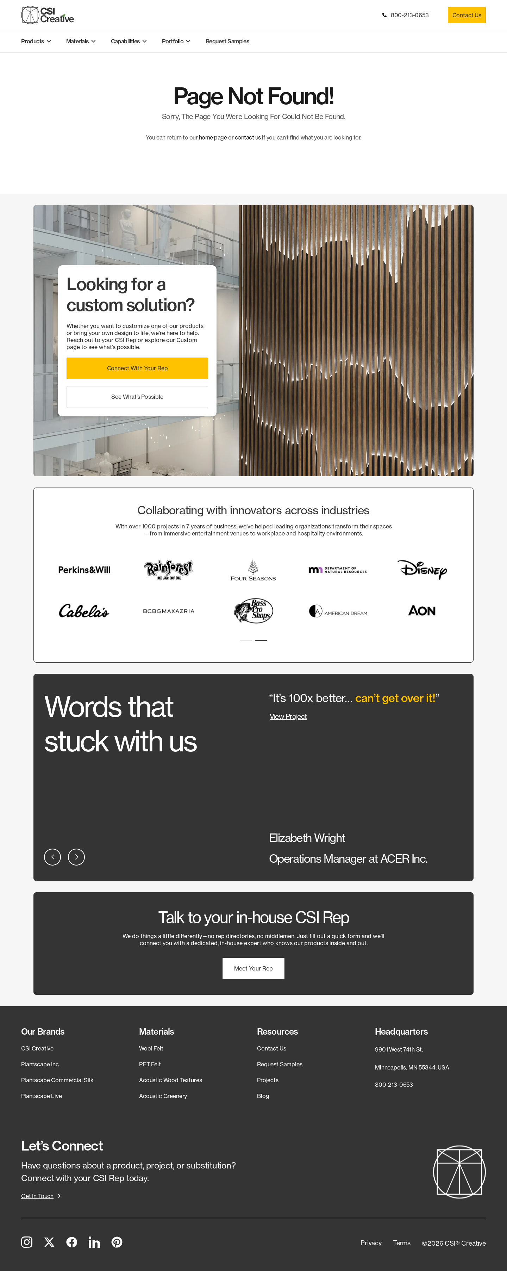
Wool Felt (151, 1048)
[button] (137, 368)
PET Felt (150, 1064)
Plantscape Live (41, 1095)
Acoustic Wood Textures (170, 1080)
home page (213, 137)
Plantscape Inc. (40, 1064)
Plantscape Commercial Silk (57, 1080)
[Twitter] (49, 1243)
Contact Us (466, 15)
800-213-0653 (406, 15)
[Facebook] (71, 1243)
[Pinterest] (117, 1243)
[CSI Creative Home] (47, 15)
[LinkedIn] (94, 1243)
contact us (248, 137)
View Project (288, 716)
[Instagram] (26, 1243)
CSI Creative (37, 1048)
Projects (267, 1080)
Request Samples (279, 1064)
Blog (263, 1095)
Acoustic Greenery (163, 1095)
